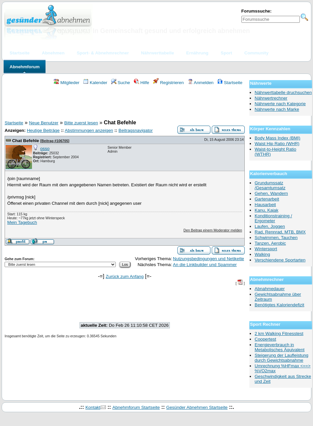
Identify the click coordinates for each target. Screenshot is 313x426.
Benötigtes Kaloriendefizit (279, 304)
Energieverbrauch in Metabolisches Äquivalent (279, 347)
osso (44, 148)
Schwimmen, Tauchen (276, 237)
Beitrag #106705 (54, 141)
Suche (120, 82)
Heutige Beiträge (43, 130)
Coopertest (265, 339)
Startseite (229, 82)
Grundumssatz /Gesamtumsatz (270, 185)
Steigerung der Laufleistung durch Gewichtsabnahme (281, 358)
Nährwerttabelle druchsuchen (283, 92)
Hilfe (141, 82)
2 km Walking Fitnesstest (279, 333)
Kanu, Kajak (266, 210)
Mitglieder (66, 82)
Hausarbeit (265, 204)
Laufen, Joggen (270, 226)
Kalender (95, 82)
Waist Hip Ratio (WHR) (277, 143)
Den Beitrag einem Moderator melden (212, 230)
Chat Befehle (25, 140)
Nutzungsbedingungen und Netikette (208, 258)
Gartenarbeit (267, 199)
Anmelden (201, 82)
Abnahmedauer (270, 288)
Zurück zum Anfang (125, 276)
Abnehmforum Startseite (136, 407)
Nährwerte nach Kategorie (280, 103)
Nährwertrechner (271, 98)
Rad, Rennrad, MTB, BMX (280, 231)
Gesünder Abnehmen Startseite (197, 407)
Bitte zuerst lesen (81, 122)
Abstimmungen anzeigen (89, 130)
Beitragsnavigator (135, 130)
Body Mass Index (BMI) (277, 138)
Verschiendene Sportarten (280, 260)
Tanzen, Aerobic (270, 243)
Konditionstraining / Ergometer (273, 218)
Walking (262, 254)
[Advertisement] (125, 103)
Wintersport (266, 248)
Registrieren (168, 82)
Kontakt (92, 407)
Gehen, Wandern (271, 193)
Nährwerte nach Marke (277, 109)
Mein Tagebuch (22, 222)
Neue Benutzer (43, 122)
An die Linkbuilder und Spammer (204, 264)
